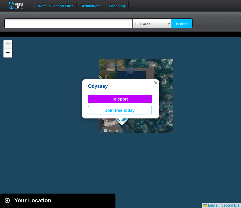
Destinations (91, 5)
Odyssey (98, 86)
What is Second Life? (55, 5)
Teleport (120, 99)
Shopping (117, 5)
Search (182, 24)
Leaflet (210, 205)
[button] (155, 82)
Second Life (19, 5)
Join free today (120, 110)
